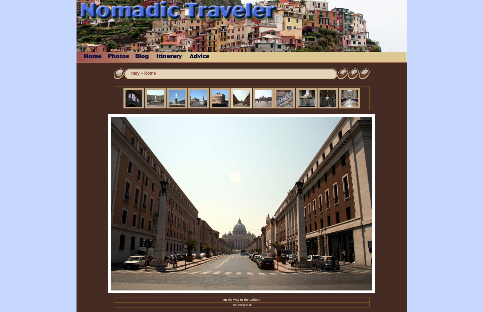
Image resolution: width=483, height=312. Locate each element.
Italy (135, 73)
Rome (150, 73)
